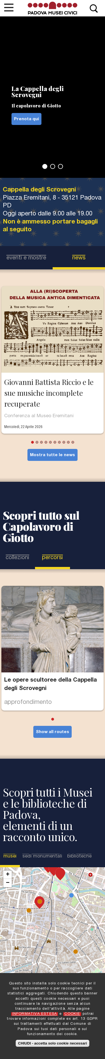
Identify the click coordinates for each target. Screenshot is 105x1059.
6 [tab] (54, 442)
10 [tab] (72, 442)
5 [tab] (50, 442)
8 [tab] (63, 442)
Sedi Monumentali (42, 856)
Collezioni (17, 558)
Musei (10, 856)
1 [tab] (44, 166)
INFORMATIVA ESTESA (34, 1014)
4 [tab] (46, 442)
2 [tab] (52, 166)
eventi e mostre (26, 258)
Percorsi (52, 558)
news (78, 258)
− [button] (8, 883)
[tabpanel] (52, 97)
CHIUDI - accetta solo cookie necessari (52, 1043)
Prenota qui (26, 119)
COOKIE (72, 1014)
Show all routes (52, 732)
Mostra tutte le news (52, 455)
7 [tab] (59, 442)
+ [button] (8, 875)
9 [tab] (68, 442)
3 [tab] (60, 166)
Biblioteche (79, 856)
